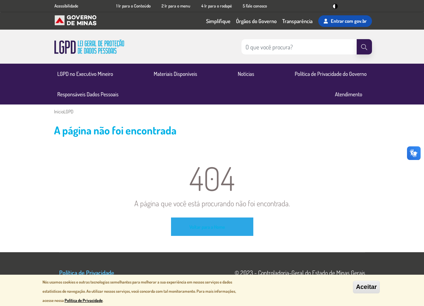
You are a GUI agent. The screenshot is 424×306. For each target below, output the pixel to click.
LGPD (68, 111)
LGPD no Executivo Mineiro (85, 73)
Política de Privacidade (86, 272)
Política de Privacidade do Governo (331, 73)
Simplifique (218, 21)
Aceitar (366, 287)
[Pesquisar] (364, 46)
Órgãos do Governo (256, 21)
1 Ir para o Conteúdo (133, 6)
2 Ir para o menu (176, 6)
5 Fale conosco (255, 6)
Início (59, 111)
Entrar (345, 21)
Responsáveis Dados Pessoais (88, 94)
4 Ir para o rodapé (216, 6)
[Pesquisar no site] (298, 46)
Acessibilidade (66, 6)
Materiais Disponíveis (175, 73)
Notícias (246, 73)
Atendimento (348, 94)
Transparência (297, 21)
